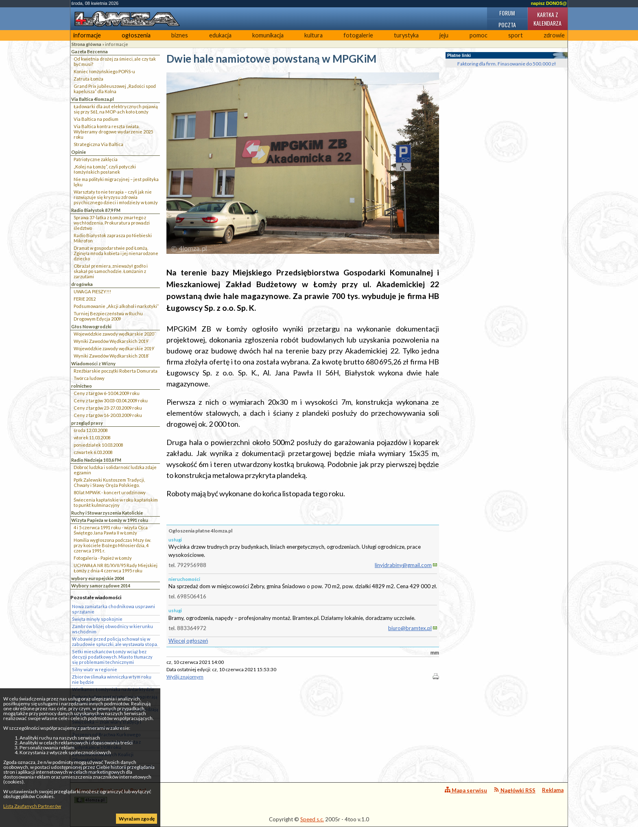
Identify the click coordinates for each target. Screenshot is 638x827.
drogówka (82, 284)
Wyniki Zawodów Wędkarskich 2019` (111, 341)
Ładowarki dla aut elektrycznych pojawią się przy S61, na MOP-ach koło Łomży (116, 109)
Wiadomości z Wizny (93, 363)
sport (515, 35)
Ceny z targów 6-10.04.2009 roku (107, 393)
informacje (87, 35)
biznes (179, 35)
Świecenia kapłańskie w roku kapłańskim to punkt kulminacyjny (116, 502)
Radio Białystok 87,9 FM (95, 210)
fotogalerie (358, 35)
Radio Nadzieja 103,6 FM (96, 460)
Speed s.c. (312, 819)
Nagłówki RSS (514, 790)
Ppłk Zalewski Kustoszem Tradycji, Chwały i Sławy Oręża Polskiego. (109, 482)
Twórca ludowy (89, 378)
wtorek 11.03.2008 (92, 437)
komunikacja (268, 35)
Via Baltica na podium (96, 119)
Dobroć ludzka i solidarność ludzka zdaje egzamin (115, 470)
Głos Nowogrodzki (91, 326)
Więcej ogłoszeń (188, 640)
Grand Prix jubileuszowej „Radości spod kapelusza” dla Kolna (115, 88)
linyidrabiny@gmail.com (403, 565)
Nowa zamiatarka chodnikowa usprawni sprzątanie (113, 609)
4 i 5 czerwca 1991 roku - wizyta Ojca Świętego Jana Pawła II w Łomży (111, 530)
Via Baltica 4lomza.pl (92, 99)
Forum (507, 13)
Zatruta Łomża (88, 78)
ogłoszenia (136, 35)
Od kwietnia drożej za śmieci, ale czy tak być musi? (115, 61)
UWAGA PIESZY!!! (92, 291)
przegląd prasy (87, 423)
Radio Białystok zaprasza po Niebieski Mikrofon (113, 238)
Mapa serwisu (466, 790)
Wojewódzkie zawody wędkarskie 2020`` (115, 333)
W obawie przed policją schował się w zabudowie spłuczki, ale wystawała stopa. (115, 641)
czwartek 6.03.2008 (93, 452)
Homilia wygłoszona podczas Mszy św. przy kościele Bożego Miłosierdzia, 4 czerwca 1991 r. (112, 545)
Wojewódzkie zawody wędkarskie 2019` (114, 348)
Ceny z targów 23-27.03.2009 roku (108, 407)
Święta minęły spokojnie (97, 619)
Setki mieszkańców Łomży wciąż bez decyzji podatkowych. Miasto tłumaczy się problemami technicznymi (112, 657)
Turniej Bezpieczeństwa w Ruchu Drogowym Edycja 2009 (108, 316)
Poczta (507, 24)
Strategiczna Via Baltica (98, 144)
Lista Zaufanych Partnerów (32, 806)
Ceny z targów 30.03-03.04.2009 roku (111, 400)
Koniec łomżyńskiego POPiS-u (104, 71)
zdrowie (554, 35)
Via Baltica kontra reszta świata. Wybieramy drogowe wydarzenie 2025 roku (113, 132)
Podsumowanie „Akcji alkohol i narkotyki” (116, 306)
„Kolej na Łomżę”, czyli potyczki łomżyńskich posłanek (105, 169)
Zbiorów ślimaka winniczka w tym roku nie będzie (111, 679)
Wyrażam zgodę (137, 819)
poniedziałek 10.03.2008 (98, 444)
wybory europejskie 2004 (97, 578)
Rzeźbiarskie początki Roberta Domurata (115, 370)
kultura (313, 35)
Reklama (553, 790)
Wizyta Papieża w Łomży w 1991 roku (109, 520)
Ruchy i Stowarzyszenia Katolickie (107, 512)
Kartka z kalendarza (547, 18)
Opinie (78, 152)
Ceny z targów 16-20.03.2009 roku (108, 415)
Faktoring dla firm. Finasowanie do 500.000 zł (506, 64)
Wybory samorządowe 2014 (100, 585)
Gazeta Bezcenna (89, 51)
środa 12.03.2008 (90, 430)
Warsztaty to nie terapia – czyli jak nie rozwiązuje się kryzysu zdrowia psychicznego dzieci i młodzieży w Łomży (116, 197)
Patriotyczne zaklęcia (96, 159)
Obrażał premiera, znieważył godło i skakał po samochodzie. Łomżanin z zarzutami (111, 271)
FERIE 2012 (85, 298)
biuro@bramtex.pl (410, 628)
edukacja (220, 35)
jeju (443, 35)
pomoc (478, 35)
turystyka (406, 35)
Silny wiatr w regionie (94, 669)
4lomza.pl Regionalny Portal (110, 795)
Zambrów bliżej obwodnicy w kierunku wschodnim (112, 629)
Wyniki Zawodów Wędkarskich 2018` (111, 355)
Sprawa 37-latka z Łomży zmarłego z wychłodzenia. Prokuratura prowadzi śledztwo (112, 223)
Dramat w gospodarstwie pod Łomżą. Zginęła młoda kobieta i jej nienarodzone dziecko (116, 253)
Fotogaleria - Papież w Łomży (103, 558)
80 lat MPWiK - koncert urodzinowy (110, 492)
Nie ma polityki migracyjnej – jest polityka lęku (116, 182)
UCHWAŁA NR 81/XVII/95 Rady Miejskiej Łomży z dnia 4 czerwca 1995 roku (115, 568)
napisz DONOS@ (549, 3)
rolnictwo (81, 385)
